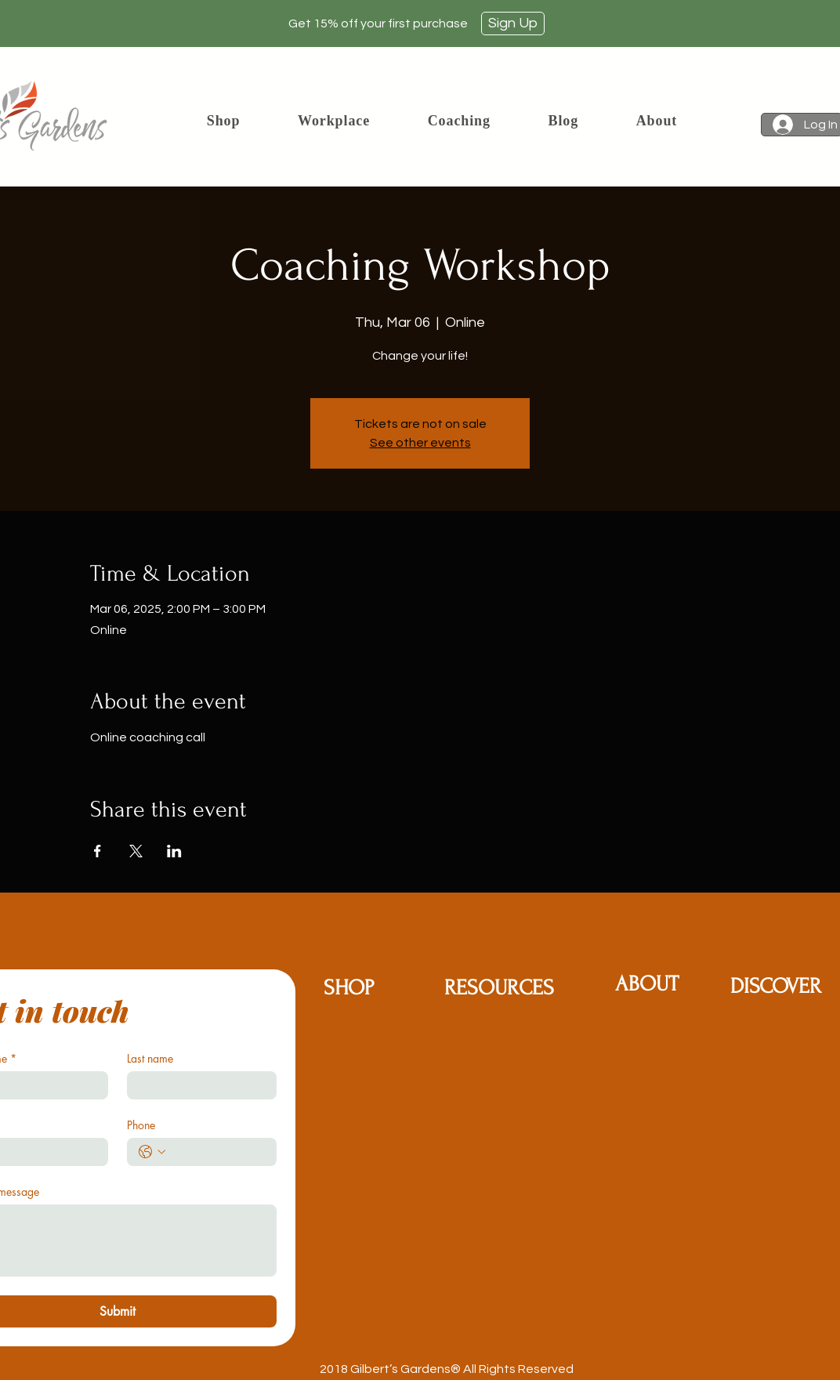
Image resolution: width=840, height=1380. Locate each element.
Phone (141, 1125)
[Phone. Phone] (217, 1152)
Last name (150, 1058)
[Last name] (197, 1085)
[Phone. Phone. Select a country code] (152, 1152)
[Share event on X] (136, 851)
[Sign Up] (513, 23)
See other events (420, 442)
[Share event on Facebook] (97, 851)
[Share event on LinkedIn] (174, 851)
